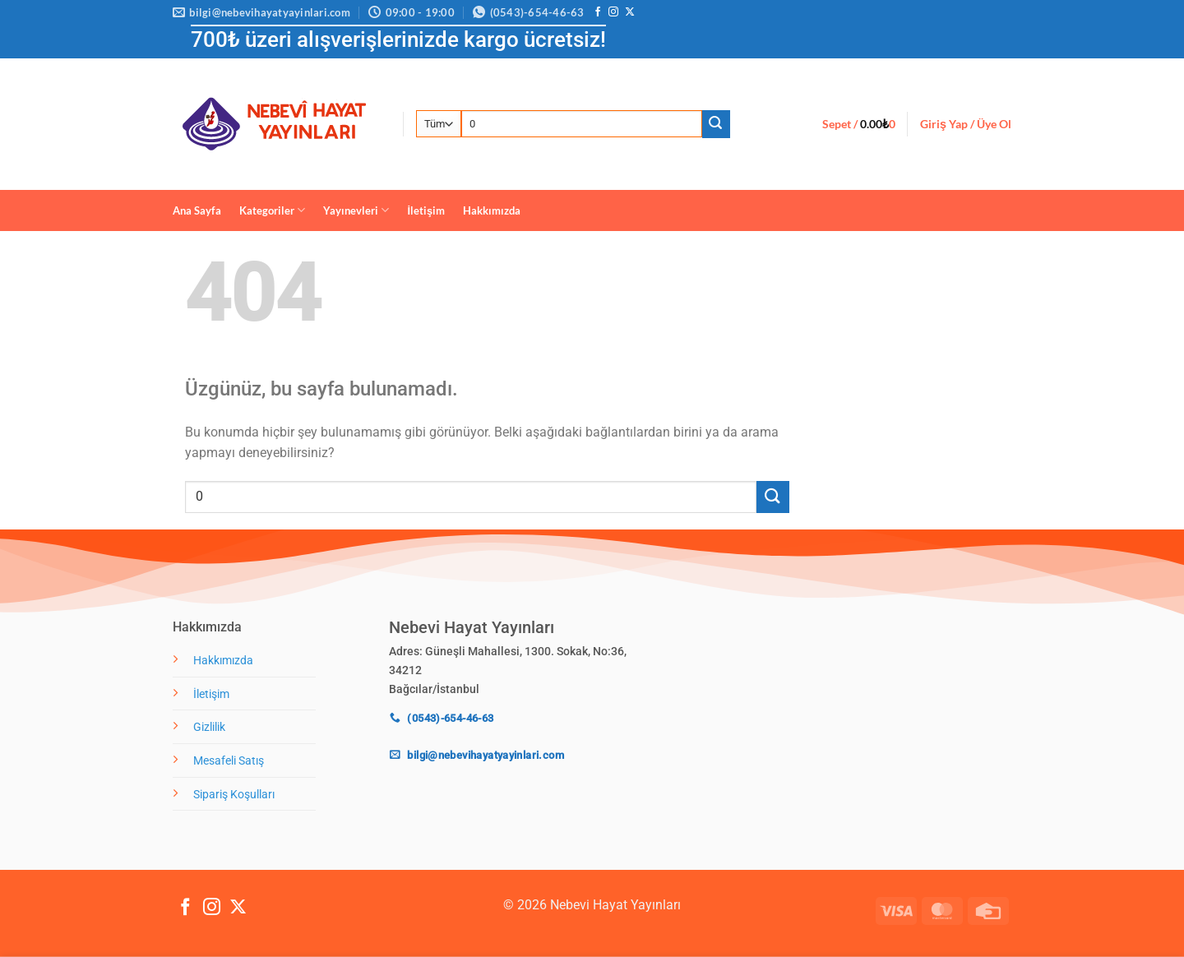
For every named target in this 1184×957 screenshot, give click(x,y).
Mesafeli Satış (228, 761)
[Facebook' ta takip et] (598, 12)
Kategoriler (272, 210)
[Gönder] (716, 124)
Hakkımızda (491, 210)
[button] (858, 124)
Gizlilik (209, 727)
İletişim (426, 210)
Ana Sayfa (197, 210)
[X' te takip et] (630, 12)
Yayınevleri (356, 210)
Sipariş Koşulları (234, 795)
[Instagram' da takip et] (613, 12)
